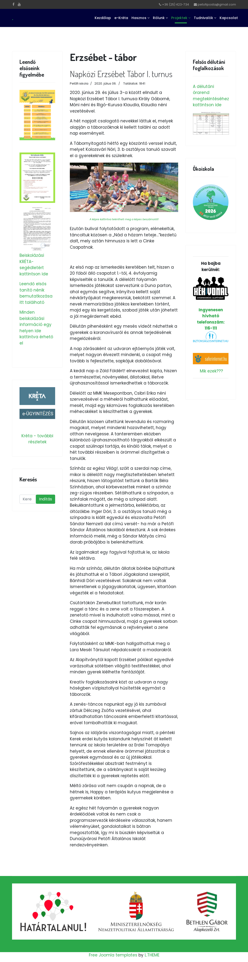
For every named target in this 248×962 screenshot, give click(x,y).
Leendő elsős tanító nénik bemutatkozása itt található (36, 293)
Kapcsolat (229, 17)
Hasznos (138, 17)
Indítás (45, 499)
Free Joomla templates (113, 955)
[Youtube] (19, 4)
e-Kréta (121, 17)
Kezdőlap (103, 17)
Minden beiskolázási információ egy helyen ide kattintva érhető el (36, 327)
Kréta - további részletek (37, 439)
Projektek (179, 17)
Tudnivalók (203, 17)
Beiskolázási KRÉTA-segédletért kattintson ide (34, 264)
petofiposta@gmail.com (217, 4)
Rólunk (159, 17)
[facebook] (13, 4)
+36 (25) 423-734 (175, 4)
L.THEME (152, 955)
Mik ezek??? (211, 371)
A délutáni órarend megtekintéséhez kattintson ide (211, 96)
